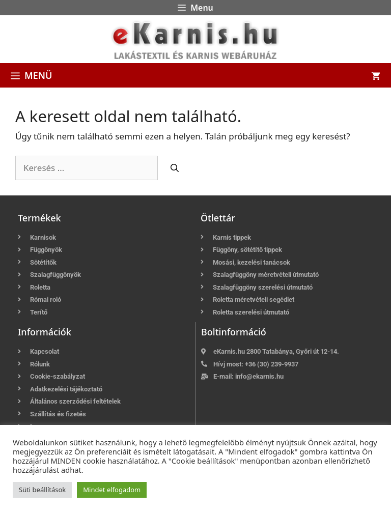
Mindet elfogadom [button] (112, 489)
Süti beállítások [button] (42, 489)
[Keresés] (174, 168)
